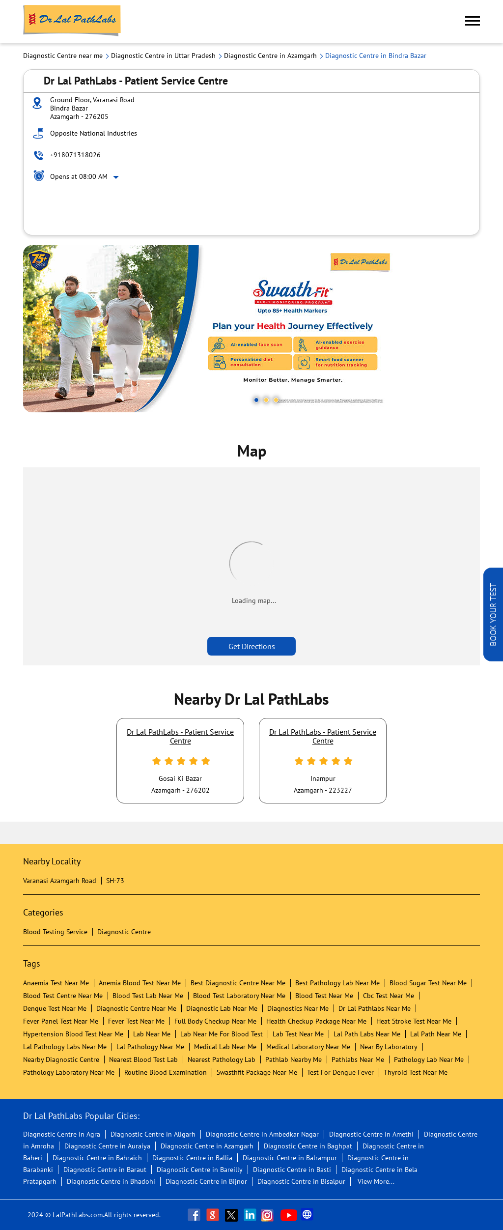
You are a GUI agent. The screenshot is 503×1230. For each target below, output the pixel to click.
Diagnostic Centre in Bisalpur (301, 1181)
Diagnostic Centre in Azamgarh (207, 1146)
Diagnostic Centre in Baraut (104, 1169)
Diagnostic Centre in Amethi (371, 1134)
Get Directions (251, 646)
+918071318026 (75, 154)
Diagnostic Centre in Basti (292, 1169)
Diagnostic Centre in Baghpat (308, 1146)
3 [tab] (276, 400)
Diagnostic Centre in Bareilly (200, 1169)
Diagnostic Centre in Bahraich (97, 1157)
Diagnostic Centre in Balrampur (290, 1157)
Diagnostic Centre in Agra (61, 1134)
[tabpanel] (251, 328)
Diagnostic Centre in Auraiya (107, 1146)
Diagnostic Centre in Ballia (192, 1157)
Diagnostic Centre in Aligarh (153, 1134)
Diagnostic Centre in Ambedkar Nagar (262, 1134)
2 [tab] (266, 400)
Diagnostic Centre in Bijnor (206, 1181)
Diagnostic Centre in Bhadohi (111, 1181)
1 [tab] (256, 400)
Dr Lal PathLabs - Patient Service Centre (180, 736)
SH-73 (115, 880)
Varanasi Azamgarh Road (59, 880)
